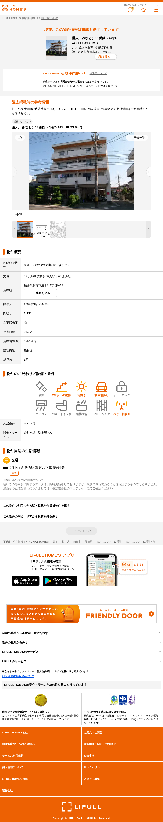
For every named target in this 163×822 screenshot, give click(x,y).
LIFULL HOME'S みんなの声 (18, 675)
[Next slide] (148, 172)
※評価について (49, 18)
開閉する (157, 633)
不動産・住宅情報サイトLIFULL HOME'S (26, 541)
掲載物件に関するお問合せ (100, 744)
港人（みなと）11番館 (109, 541)
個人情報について (12, 767)
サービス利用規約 (12, 755)
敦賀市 (77, 541)
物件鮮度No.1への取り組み (18, 744)
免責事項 (89, 755)
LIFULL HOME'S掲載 (15, 778)
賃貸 (55, 541)
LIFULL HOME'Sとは (15, 732)
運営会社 (7, 790)
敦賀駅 (88, 541)
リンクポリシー (93, 767)
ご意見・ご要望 (93, 732)
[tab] (25, 229)
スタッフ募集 (92, 778)
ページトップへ (83, 530)
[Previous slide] (14, 172)
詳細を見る (104, 56)
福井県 (65, 541)
